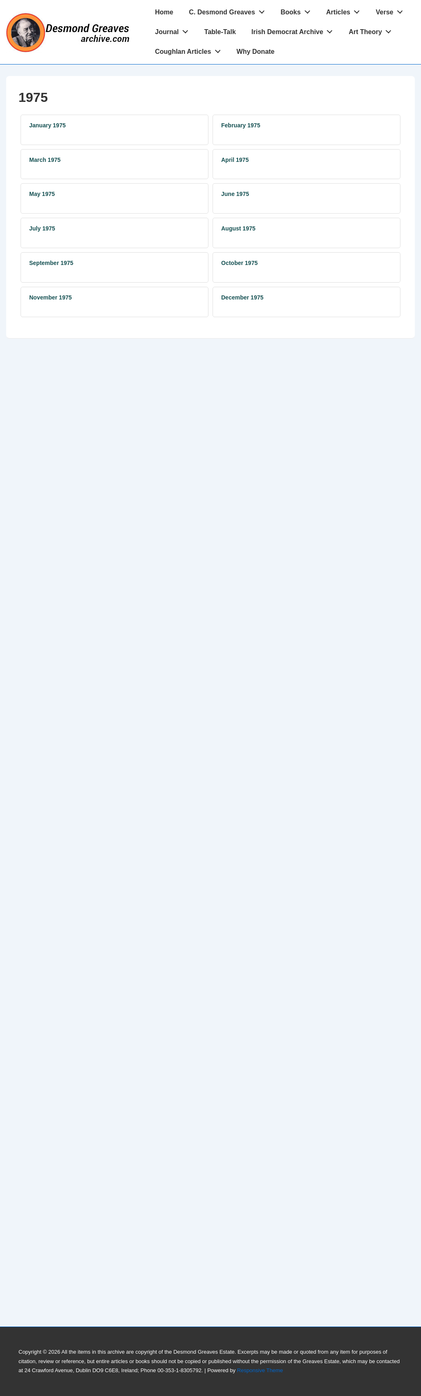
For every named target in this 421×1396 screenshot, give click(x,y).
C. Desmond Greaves (229, 10)
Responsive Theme (260, 1370)
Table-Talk (220, 31)
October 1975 (239, 263)
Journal (174, 30)
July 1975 (42, 228)
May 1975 (42, 194)
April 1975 (235, 160)
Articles (345, 10)
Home (164, 12)
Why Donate (255, 51)
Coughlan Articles (190, 49)
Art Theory (372, 30)
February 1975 (240, 125)
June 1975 (235, 194)
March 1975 (44, 160)
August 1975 (238, 228)
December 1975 (242, 297)
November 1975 (50, 297)
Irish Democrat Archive (294, 30)
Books (297, 10)
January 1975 (47, 125)
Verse (391, 10)
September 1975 (51, 263)
